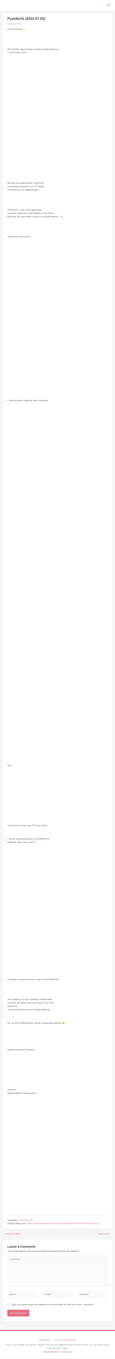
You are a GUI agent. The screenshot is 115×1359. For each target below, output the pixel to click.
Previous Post (12, 1234)
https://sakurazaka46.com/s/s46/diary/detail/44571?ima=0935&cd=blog (62, 1224)
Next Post (105, 1234)
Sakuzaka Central (67, 1340)
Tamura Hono (14, 24)
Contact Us (66, 1352)
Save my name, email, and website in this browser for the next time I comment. (52, 1305)
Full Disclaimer (50, 1352)
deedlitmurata (26, 1220)
